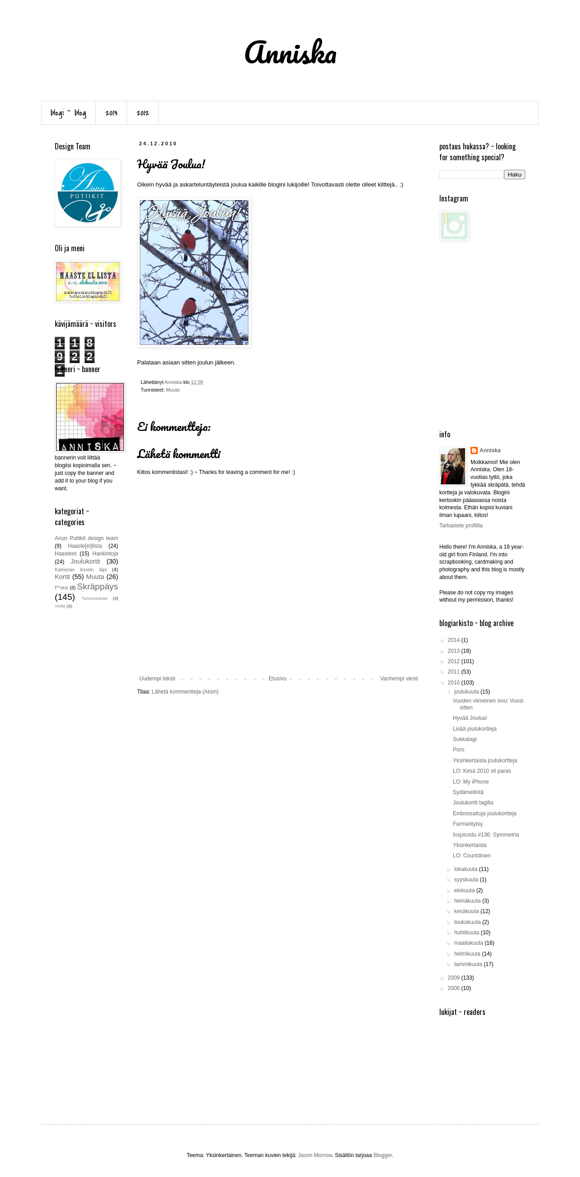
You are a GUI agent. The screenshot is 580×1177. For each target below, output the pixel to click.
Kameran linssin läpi (81, 569)
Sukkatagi (465, 739)
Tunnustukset (94, 598)
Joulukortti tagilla (473, 802)
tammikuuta (469, 964)
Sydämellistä (468, 792)
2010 (454, 682)
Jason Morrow (315, 1155)
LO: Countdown (471, 855)
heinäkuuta (468, 901)
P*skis (61, 587)
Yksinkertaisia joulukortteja (485, 760)
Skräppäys (97, 586)
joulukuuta (467, 692)
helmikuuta (468, 954)
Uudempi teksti (157, 678)
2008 (454, 988)
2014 (454, 640)
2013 (111, 113)
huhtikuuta (467, 932)
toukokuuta (468, 922)
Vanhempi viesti (399, 678)
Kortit (62, 576)
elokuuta (465, 890)
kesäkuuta (467, 911)
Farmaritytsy (468, 824)
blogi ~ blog (68, 113)
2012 (143, 113)
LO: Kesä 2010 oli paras (482, 771)
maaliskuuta (469, 943)
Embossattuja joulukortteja (485, 813)
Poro (458, 749)
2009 (454, 978)
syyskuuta (467, 879)
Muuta (173, 389)
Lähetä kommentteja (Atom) (185, 692)
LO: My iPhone (471, 782)
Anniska (490, 450)
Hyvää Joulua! (470, 718)
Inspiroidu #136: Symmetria (486, 835)
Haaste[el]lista (85, 546)
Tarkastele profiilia (461, 525)
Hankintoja (105, 553)
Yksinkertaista (470, 845)
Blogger (383, 1155)
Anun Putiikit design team (86, 538)
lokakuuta (466, 869)
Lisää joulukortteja (475, 729)
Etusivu (277, 678)
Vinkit (60, 605)
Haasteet (65, 553)
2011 (454, 672)
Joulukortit (85, 561)
